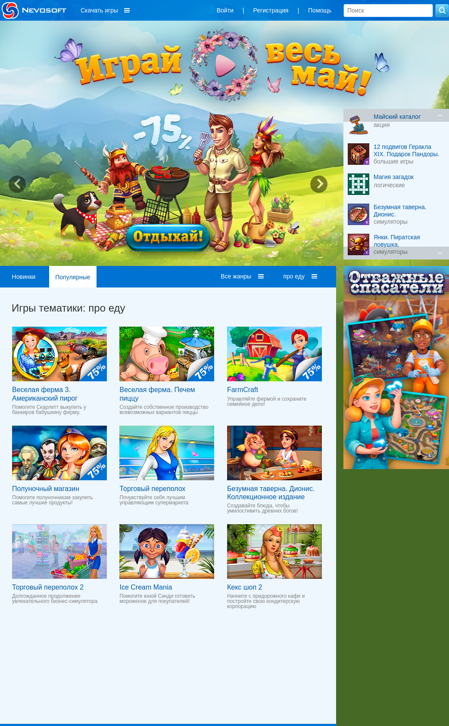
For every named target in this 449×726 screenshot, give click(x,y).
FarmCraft (242, 389)
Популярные (72, 277)
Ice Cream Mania (145, 587)
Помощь (319, 10)
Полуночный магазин (45, 488)
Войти (225, 10)
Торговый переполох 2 (48, 587)
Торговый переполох (152, 488)
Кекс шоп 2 (244, 587)
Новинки (24, 276)
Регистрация (271, 10)
